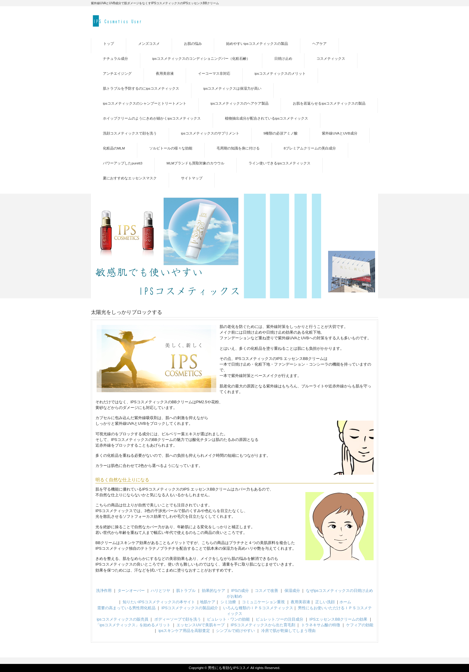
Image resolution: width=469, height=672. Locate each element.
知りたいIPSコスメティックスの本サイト (159, 602)
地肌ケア (207, 602)
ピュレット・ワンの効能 (228, 619)
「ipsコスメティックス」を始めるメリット (133, 625)
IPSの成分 (240, 590)
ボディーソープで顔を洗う (177, 619)
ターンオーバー (131, 590)
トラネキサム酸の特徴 (320, 625)
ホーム (345, 602)
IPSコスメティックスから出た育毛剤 (263, 625)
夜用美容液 (300, 602)
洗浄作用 (104, 590)
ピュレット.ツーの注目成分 (280, 619)
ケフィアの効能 (359, 625)
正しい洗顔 (325, 602)
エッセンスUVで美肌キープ (200, 625)
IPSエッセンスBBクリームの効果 (339, 619)
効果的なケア (213, 590)
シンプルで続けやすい (235, 630)
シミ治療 (228, 602)
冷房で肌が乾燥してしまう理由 (288, 630)
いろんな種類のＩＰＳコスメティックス (258, 608)
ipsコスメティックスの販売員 (122, 619)
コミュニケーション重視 (263, 602)
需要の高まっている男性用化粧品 (126, 608)
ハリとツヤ (160, 590)
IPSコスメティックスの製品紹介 (190, 608)
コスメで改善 (266, 590)
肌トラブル (186, 590)
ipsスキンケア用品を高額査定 (184, 630)
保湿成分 (292, 590)
